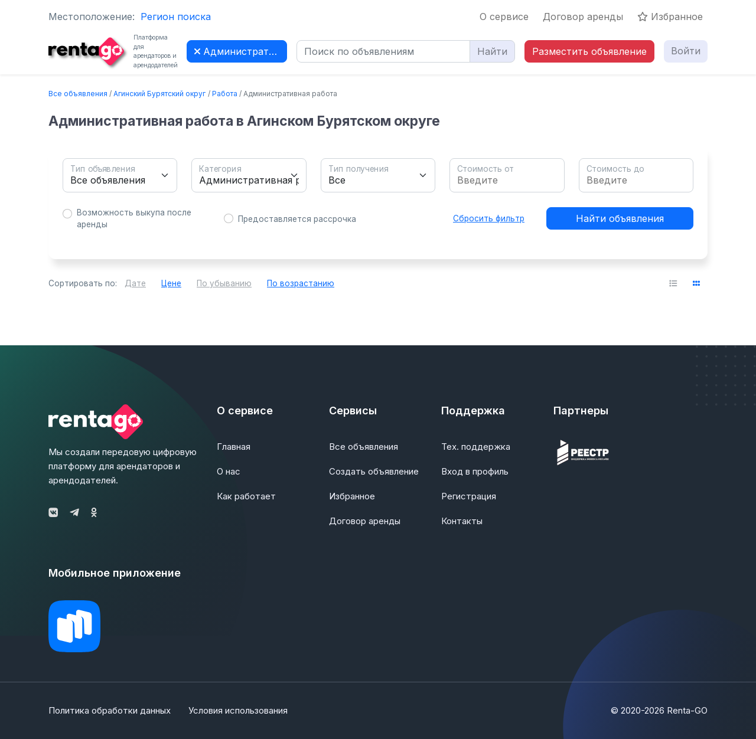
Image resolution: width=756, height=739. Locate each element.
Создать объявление (374, 471)
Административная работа (240, 51)
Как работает (246, 496)
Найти (492, 51)
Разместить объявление (589, 51)
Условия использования (238, 710)
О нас (228, 471)
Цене (171, 283)
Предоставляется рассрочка (297, 219)
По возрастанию (300, 283)
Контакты (462, 521)
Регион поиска (176, 16)
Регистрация (468, 496)
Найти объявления (620, 218)
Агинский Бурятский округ (159, 93)
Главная (233, 446)
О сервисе (504, 16)
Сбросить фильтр (488, 218)
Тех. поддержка (475, 446)
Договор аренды (583, 16)
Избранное (670, 16)
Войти (685, 51)
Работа (224, 93)
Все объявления (77, 93)
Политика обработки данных (109, 710)
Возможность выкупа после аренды (134, 218)
